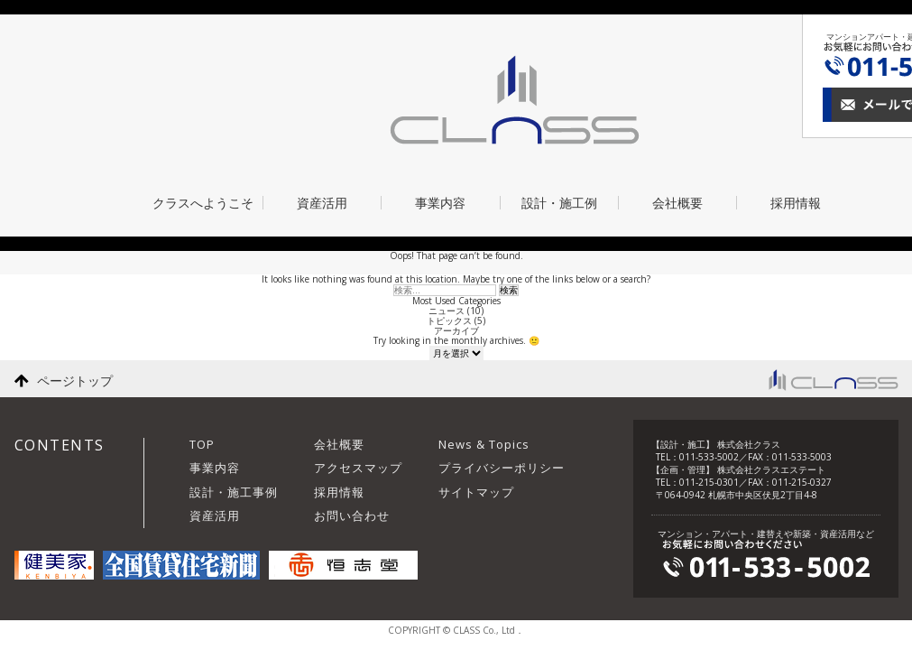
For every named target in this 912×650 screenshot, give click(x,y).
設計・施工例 (559, 202)
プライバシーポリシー (501, 468)
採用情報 (795, 202)
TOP (202, 444)
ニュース (446, 310)
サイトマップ (476, 492)
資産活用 (322, 202)
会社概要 (677, 202)
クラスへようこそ (202, 202)
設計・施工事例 (233, 492)
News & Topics (484, 444)
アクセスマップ (358, 468)
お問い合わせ (352, 515)
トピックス (449, 320)
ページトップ (75, 380)
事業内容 (440, 202)
